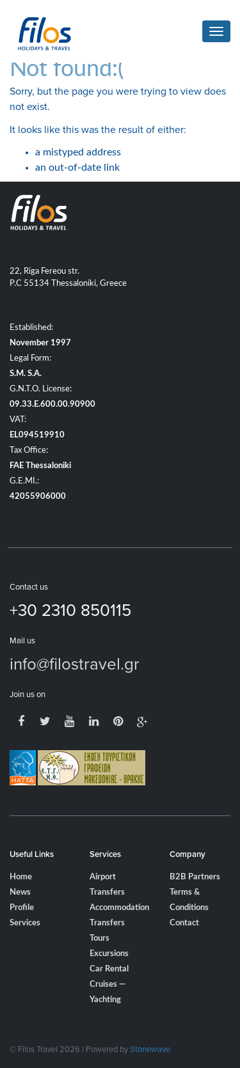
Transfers (107, 923)
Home (21, 877)
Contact (184, 923)
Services (25, 923)
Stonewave (150, 1049)
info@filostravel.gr (75, 663)
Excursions (109, 954)
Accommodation (119, 908)
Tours (99, 938)
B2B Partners (195, 877)
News (20, 892)
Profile (22, 908)
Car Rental (109, 969)
